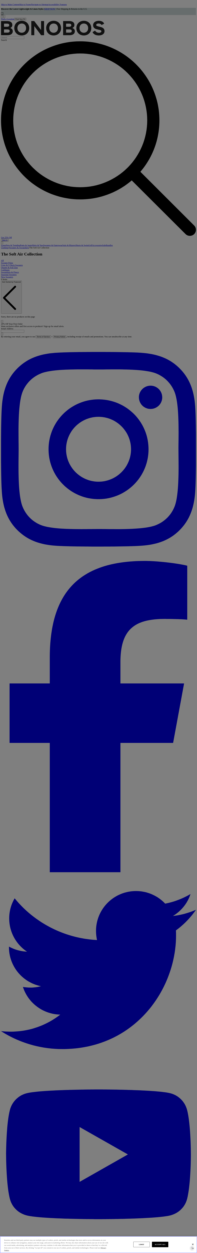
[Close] (193, 1244)
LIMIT (141, 1244)
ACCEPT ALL (160, 1244)
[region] (98, 1244)
